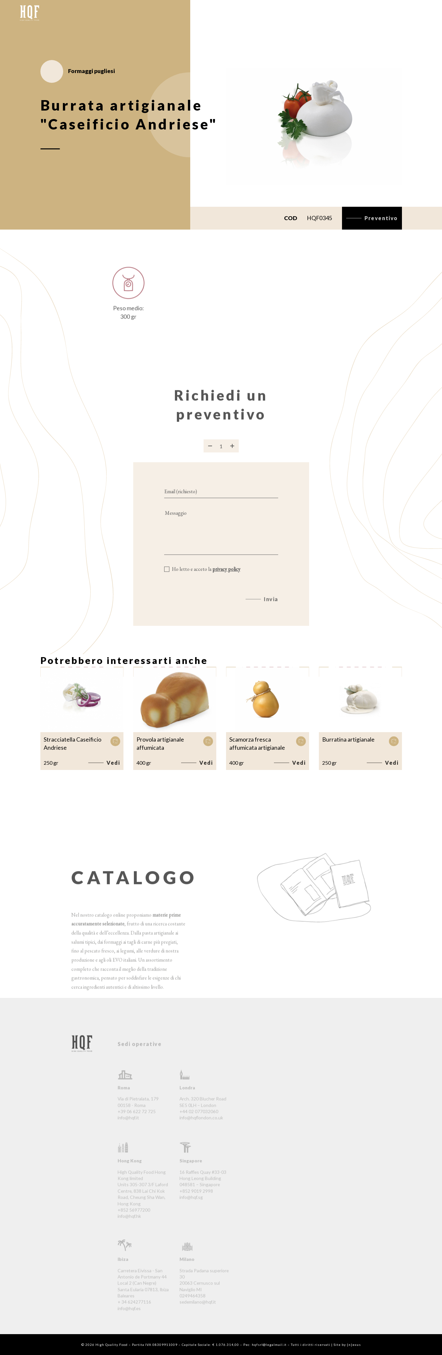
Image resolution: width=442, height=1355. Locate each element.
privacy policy (226, 577)
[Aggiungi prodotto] (232, 454)
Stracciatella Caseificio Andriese (72, 743)
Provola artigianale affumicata (160, 743)
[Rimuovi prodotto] (210, 454)
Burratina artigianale (348, 739)
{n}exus (354, 1345)
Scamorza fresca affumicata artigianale (257, 743)
